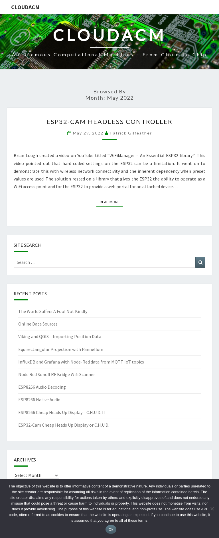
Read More (111, 201)
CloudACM (25, 7)
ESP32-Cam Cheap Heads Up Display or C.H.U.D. (63, 425)
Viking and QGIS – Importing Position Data (59, 336)
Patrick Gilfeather (131, 133)
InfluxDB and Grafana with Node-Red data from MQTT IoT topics (81, 362)
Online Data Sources (38, 324)
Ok (110, 529)
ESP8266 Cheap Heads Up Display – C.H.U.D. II (61, 412)
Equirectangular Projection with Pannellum (60, 349)
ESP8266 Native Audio (39, 399)
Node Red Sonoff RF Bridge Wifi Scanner (56, 374)
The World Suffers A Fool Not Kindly (52, 311)
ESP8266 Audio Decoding (42, 387)
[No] (212, 508)
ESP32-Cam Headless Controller (109, 121)
